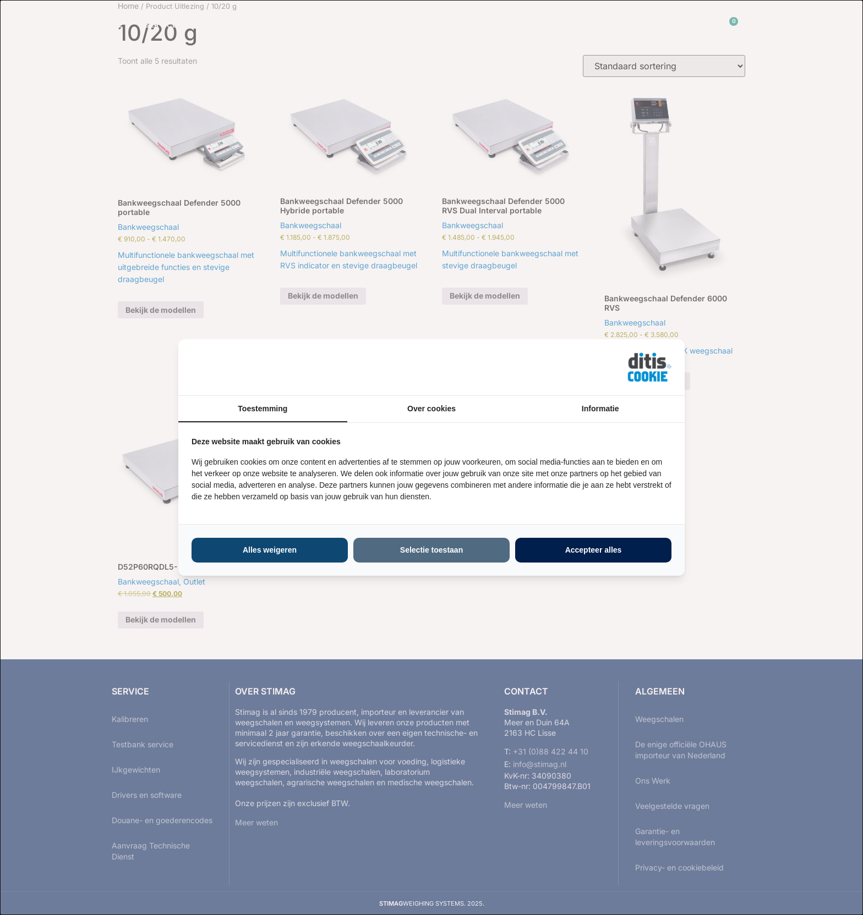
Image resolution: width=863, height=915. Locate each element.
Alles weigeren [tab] (270, 549)
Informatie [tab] (600, 408)
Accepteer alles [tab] (593, 549)
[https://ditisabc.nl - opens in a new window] (649, 367)
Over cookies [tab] (431, 408)
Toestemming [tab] (262, 408)
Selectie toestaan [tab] (431, 549)
